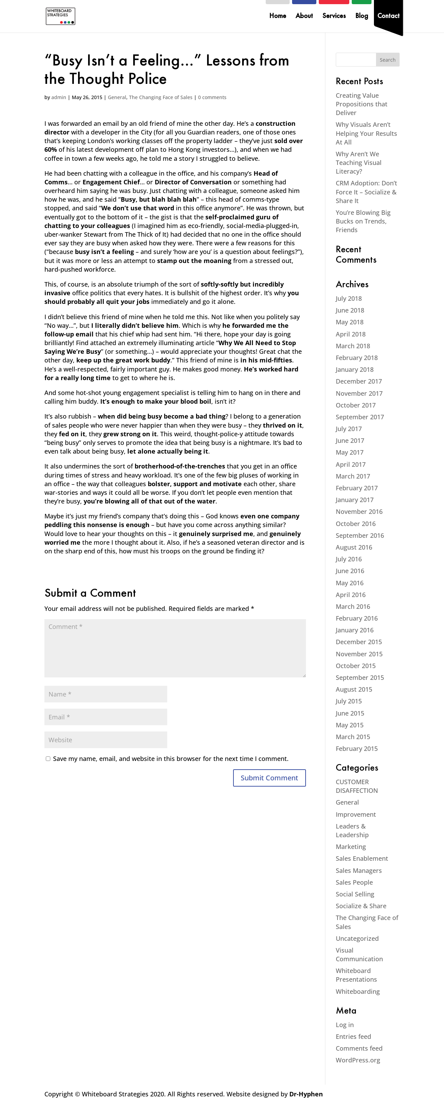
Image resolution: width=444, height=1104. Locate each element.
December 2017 (359, 381)
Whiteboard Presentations (356, 974)
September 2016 (360, 535)
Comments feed (359, 1048)
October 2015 (356, 665)
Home (277, 17)
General (117, 97)
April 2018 (351, 334)
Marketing (351, 846)
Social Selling (355, 894)
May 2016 (350, 583)
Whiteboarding (358, 991)
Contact (388, 17)
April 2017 (351, 464)
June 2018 (350, 310)
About (304, 17)
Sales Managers (359, 870)
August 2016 (354, 547)
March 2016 (353, 606)
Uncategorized (357, 938)
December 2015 (359, 642)
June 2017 (350, 440)
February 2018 (357, 357)
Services (334, 17)
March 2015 (353, 737)
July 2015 (349, 701)
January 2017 (355, 500)
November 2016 (359, 511)
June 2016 (350, 571)
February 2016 (357, 618)
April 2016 (351, 594)
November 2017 (359, 393)
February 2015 (357, 748)
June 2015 (350, 713)
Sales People (354, 882)
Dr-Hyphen (306, 1094)
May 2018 (350, 322)
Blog (361, 17)
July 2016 (349, 559)
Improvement (356, 814)
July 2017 (349, 428)
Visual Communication (359, 954)
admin (58, 97)
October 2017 (356, 405)
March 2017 (353, 476)
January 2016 (355, 630)
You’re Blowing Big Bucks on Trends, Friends (363, 221)
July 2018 (349, 298)
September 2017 (360, 417)
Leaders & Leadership (352, 830)
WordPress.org (358, 1060)
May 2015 (350, 725)
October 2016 (356, 523)
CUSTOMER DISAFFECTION (357, 786)
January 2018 (355, 369)
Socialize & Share (361, 906)
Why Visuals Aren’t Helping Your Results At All (366, 133)
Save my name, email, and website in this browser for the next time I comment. (171, 758)
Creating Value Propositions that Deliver (361, 104)
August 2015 (354, 689)
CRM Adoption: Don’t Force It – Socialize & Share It (366, 191)
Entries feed (353, 1036)
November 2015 (359, 654)
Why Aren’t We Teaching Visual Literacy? (359, 162)
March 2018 (353, 346)
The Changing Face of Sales (161, 97)
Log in (345, 1024)
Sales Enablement (362, 858)
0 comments (212, 97)
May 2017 (350, 452)
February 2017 (357, 488)
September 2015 (360, 677)
